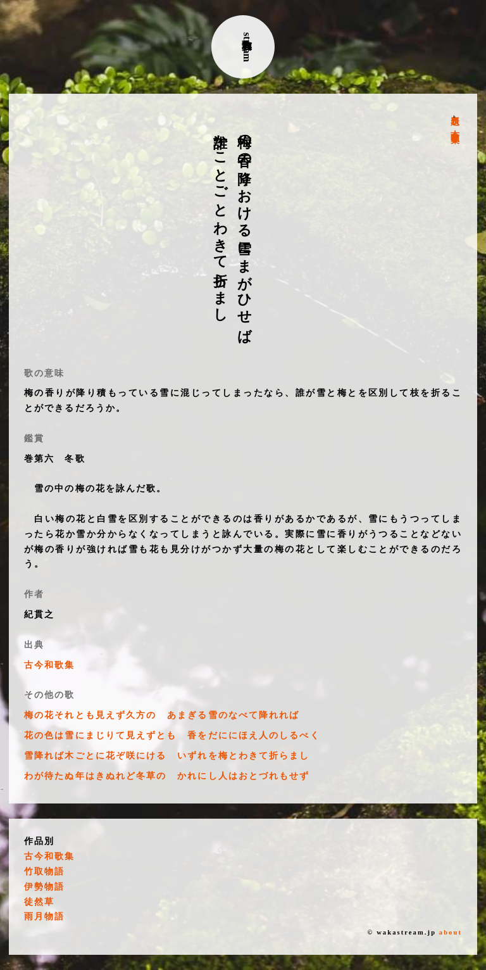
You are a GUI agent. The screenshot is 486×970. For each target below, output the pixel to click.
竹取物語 (44, 871)
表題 (454, 110)
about (450, 932)
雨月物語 (44, 916)
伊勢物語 (44, 886)
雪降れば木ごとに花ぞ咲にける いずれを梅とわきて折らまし (167, 755)
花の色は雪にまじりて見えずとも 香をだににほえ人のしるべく (172, 735)
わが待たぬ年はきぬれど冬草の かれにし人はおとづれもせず (167, 776)
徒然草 (39, 902)
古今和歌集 (454, 126)
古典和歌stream (247, 47)
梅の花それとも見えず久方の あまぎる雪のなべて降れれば (161, 715)
